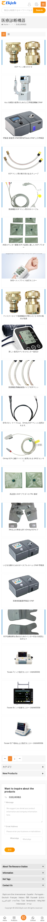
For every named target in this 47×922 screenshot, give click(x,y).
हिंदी (27, 898)
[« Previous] (5, 758)
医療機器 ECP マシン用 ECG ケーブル (23, 209)
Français (13, 898)
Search (39, 10)
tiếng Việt (41, 901)
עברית (29, 904)
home (4, 24)
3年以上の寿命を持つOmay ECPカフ (23, 529)
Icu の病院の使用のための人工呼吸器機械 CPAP (23, 102)
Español (30, 894)
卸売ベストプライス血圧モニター (23, 280)
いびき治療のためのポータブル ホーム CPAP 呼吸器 (23, 565)
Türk (23, 901)
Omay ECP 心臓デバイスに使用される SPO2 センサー (23, 459)
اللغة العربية (6, 901)
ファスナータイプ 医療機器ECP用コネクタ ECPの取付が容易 (23, 317)
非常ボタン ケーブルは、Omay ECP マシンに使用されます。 (23, 424)
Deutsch (5, 898)
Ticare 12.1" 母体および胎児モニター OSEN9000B (23, 743)
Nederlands (31, 901)
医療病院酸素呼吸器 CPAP (23, 601)
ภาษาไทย (16, 901)
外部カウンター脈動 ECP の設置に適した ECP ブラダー (23, 246)
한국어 (41, 898)
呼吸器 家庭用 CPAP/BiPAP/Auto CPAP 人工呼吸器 (23, 138)
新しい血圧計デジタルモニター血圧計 (23, 351)
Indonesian (21, 904)
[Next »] (19, 758)
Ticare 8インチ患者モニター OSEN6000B (23, 707)
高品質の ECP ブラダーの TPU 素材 (23, 494)
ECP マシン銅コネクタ (23, 67)
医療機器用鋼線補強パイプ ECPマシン (24, 387)
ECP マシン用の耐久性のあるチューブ (24, 173)
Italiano (22, 898)
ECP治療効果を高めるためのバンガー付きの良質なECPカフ (23, 637)
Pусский (34, 898)
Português (39, 894)
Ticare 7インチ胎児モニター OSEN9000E (23, 672)
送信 (10, 850)
